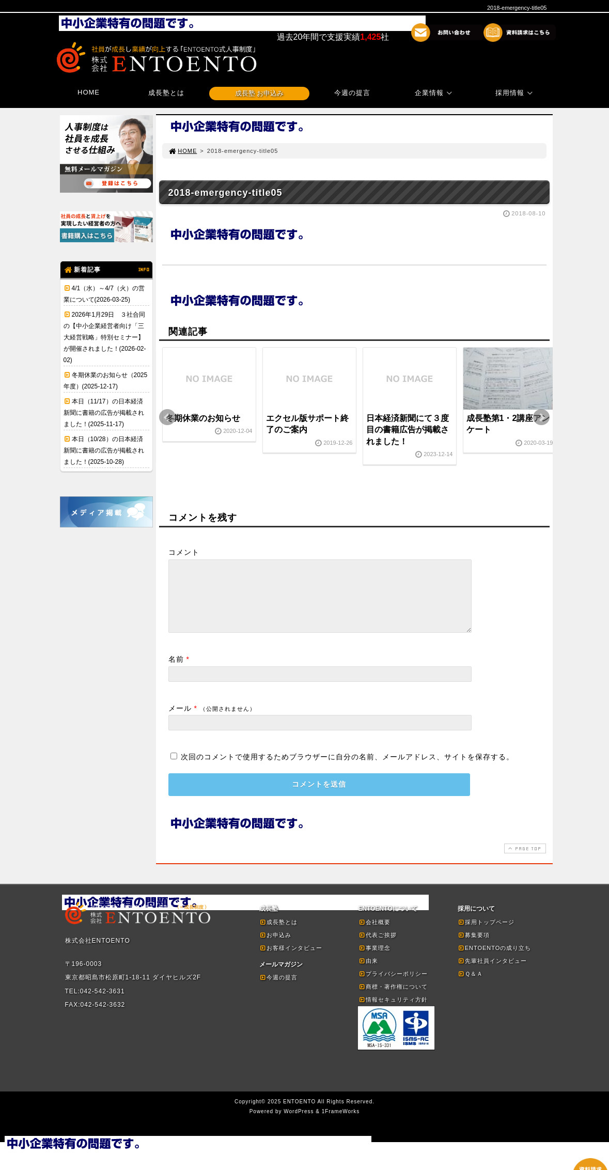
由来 (368, 973)
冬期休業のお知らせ (203, 418)
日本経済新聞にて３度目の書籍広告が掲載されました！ (407, 430)
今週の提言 (352, 93)
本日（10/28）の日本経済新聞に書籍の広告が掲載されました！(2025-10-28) (104, 450)
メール (180, 720)
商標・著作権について (393, 999)
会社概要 (374, 934)
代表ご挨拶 (377, 947)
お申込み (275, 947)
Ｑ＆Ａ (470, 986)
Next (541, 417)
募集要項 (474, 947)
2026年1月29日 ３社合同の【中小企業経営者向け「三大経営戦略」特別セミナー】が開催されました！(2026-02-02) (105, 337)
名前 (176, 671)
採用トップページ (486, 934)
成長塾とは (166, 93)
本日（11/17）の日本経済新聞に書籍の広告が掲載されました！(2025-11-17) (104, 413)
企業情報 (435, 93)
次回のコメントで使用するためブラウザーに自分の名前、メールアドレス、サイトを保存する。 (347, 769)
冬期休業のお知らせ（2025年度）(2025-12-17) (106, 380)
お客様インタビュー (290, 960)
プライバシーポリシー (393, 986)
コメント (183, 552)
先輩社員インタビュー (492, 973)
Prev (167, 417)
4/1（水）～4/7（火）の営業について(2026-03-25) (104, 294)
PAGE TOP (524, 860)
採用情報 (515, 93)
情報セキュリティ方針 (393, 1012)
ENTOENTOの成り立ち (495, 960)
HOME (88, 92)
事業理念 (374, 960)
